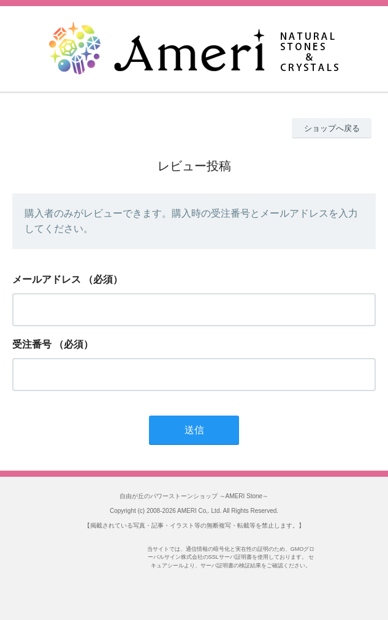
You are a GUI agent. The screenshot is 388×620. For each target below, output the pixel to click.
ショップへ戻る (332, 128)
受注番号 (31, 344)
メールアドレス (46, 279)
